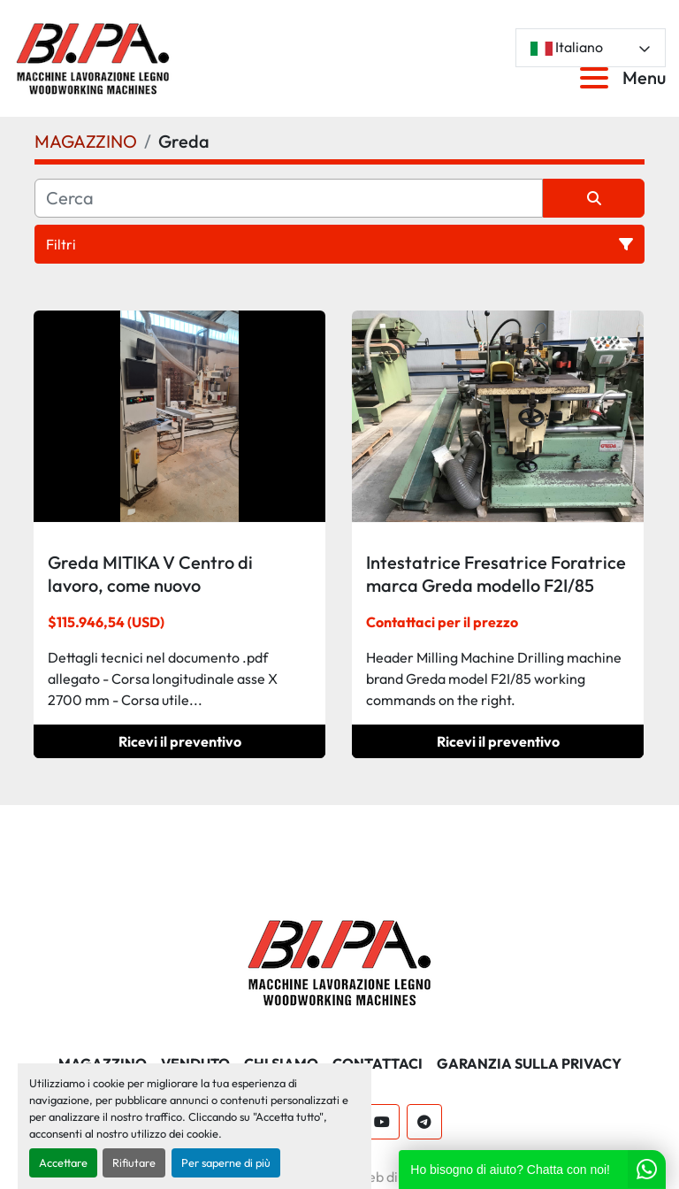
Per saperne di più (226, 1162)
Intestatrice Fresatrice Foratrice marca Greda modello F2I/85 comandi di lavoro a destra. (496, 585)
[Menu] (597, 77)
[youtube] (382, 1121)
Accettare (63, 1162)
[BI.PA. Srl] (340, 961)
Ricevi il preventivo (179, 741)
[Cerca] (288, 198)
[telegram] (424, 1121)
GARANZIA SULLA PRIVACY (529, 1063)
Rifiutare (134, 1162)
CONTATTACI (377, 1063)
